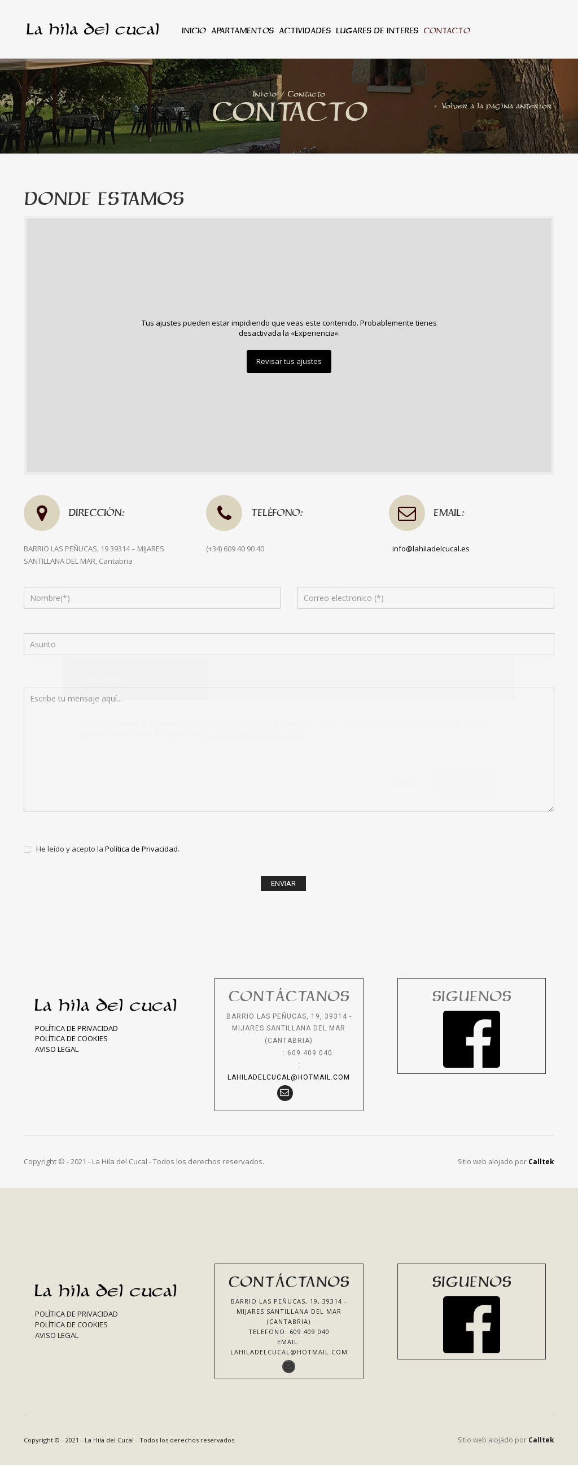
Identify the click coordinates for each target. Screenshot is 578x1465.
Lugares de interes (377, 31)
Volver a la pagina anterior (496, 106)
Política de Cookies (71, 1038)
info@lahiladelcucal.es (431, 548)
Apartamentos (242, 31)
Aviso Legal (56, 1049)
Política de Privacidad (141, 849)
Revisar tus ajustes (289, 361)
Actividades (304, 31)
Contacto (446, 31)
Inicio (193, 31)
